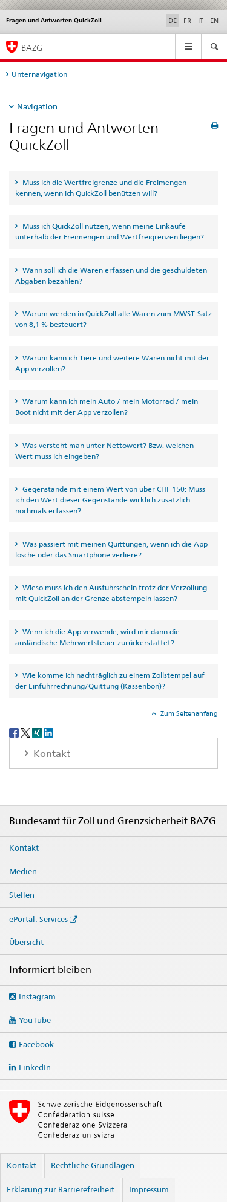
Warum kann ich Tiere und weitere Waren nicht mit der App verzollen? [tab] (112, 363)
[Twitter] (26, 731)
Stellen (22, 895)
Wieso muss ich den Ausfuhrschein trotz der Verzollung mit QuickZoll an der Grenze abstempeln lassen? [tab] (111, 593)
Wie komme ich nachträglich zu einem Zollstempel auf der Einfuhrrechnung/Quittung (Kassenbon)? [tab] (110, 680)
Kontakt (24, 848)
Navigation (37, 106)
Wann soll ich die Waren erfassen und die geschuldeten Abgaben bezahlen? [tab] (111, 275)
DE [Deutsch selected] (172, 20)
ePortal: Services (38, 919)
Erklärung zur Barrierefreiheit (60, 1189)
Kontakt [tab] (50, 753)
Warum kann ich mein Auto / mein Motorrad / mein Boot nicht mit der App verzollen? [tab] (106, 407)
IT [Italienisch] (200, 20)
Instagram (37, 996)
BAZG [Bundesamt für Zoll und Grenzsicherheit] (31, 47)
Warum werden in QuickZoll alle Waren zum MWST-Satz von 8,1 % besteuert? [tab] (113, 319)
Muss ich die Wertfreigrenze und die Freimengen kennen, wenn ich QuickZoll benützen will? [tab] (100, 188)
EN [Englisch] (214, 20)
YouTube (35, 1020)
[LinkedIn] (48, 731)
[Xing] (38, 731)
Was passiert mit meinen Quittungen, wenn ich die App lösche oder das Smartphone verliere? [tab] (111, 549)
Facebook (36, 1044)
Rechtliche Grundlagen (92, 1165)
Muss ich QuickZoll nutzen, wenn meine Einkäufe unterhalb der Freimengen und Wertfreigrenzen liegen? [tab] (109, 231)
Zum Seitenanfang (188, 713)
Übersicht (26, 942)
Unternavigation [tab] (39, 74)
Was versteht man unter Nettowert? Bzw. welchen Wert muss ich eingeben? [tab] (104, 451)
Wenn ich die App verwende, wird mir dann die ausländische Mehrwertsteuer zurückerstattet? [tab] (97, 637)
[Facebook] (15, 731)
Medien (23, 871)
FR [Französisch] (187, 20)
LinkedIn (35, 1067)
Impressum (149, 1189)
